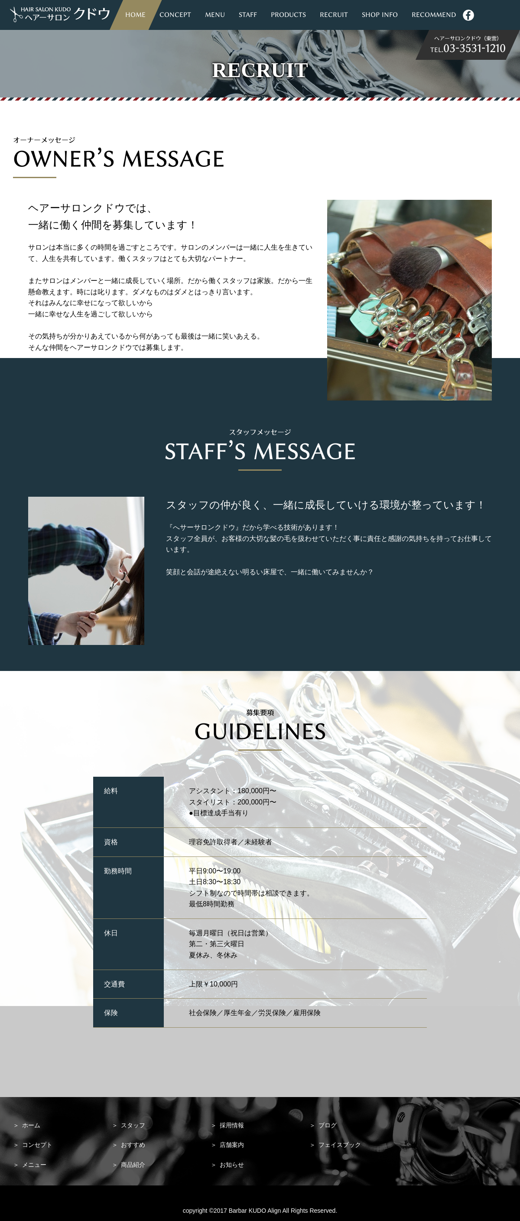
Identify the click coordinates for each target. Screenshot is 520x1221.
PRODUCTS (288, 15)
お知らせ (227, 1164)
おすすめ (128, 1144)
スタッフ (128, 1125)
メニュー (29, 1164)
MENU (215, 15)
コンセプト (32, 1144)
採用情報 (227, 1125)
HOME (135, 15)
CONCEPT (175, 15)
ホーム (26, 1125)
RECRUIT (334, 15)
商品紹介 (128, 1164)
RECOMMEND (434, 15)
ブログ (323, 1125)
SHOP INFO (380, 15)
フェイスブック (335, 1144)
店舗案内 (227, 1144)
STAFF (248, 15)
